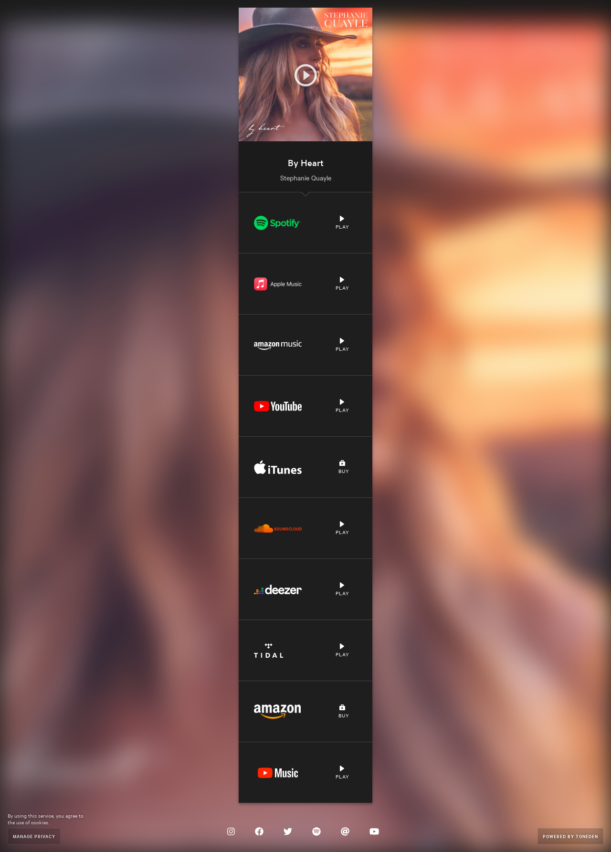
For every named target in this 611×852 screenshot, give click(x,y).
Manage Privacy (34, 836)
